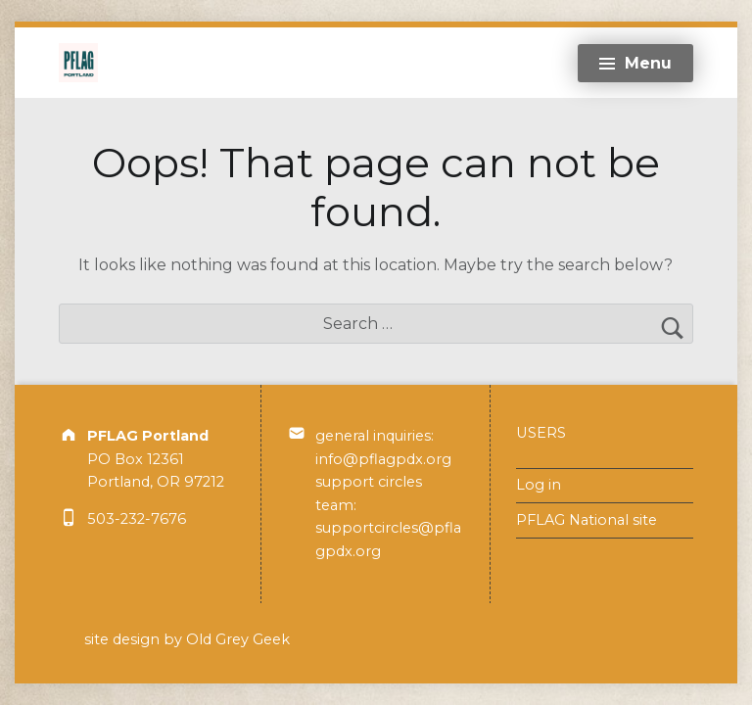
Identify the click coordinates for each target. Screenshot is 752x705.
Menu (648, 63)
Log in (538, 485)
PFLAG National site (586, 520)
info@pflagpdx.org (383, 459)
